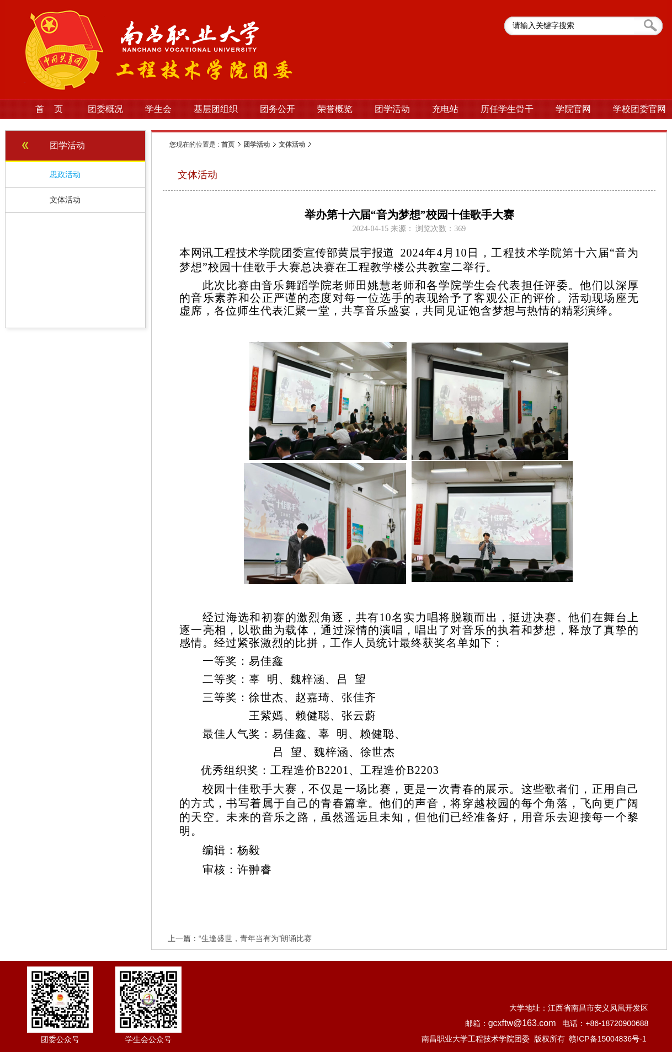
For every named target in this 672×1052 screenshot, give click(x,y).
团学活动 (256, 144)
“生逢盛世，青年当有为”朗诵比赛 (255, 938)
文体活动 (292, 144)
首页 (227, 144)
